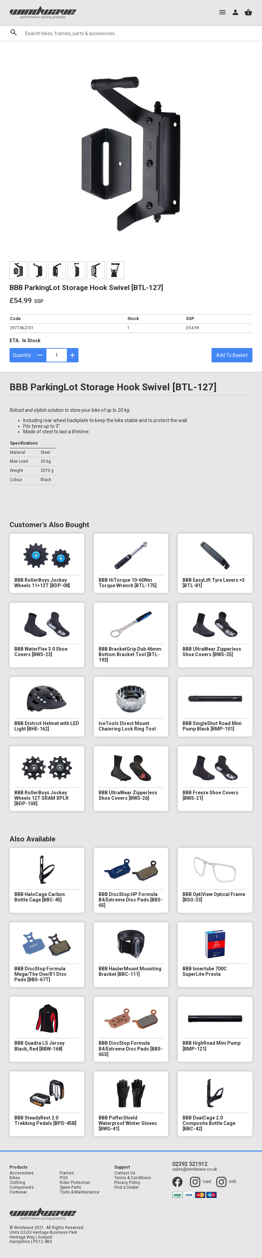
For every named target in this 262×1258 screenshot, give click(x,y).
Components (22, 1187)
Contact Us (124, 1173)
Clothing (17, 1183)
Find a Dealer (126, 1187)
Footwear (18, 1192)
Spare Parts (70, 1187)
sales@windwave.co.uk (194, 1169)
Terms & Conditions (132, 1178)
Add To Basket (232, 355)
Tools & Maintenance (79, 1192)
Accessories (22, 1173)
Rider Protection (75, 1183)
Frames (67, 1173)
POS (64, 1178)
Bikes (15, 1178)
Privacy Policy (127, 1183)
